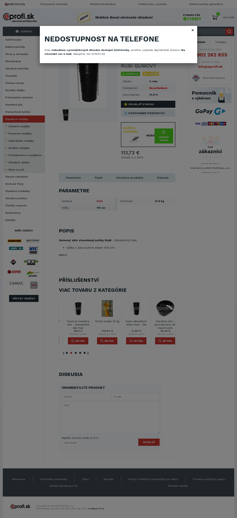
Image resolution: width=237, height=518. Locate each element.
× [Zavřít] (192, 30)
